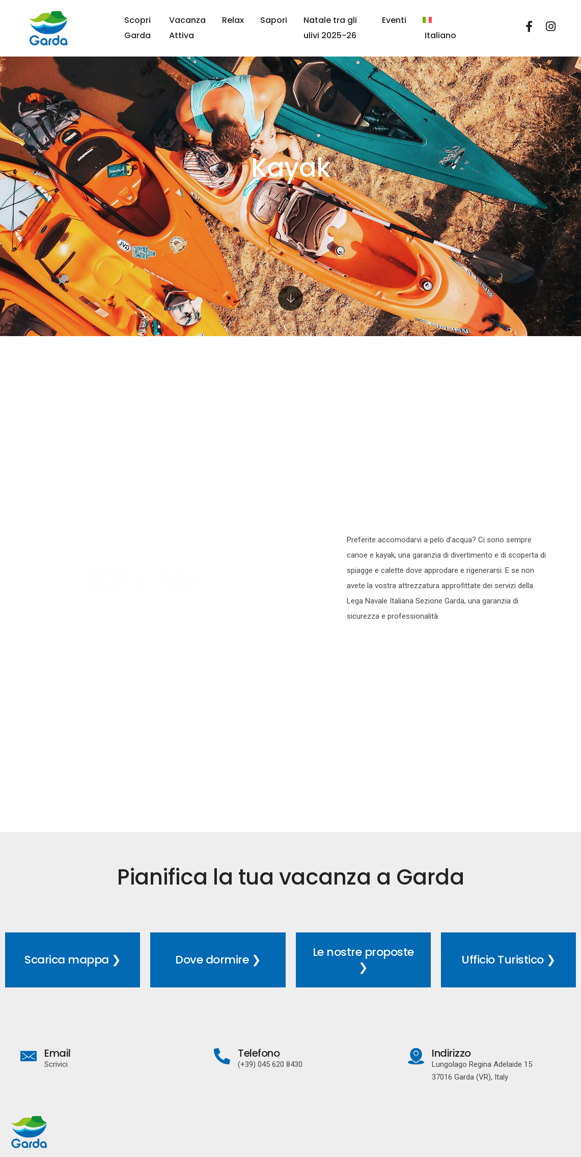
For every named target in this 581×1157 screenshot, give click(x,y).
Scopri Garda (137, 27)
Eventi (394, 20)
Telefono (259, 1053)
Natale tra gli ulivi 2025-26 (330, 27)
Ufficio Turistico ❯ (508, 960)
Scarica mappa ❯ (72, 960)
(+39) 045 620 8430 (270, 1064)
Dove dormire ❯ (217, 960)
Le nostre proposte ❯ (363, 959)
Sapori (273, 20)
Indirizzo (451, 1053)
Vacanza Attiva (187, 27)
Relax (233, 20)
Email (57, 1053)
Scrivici (56, 1064)
